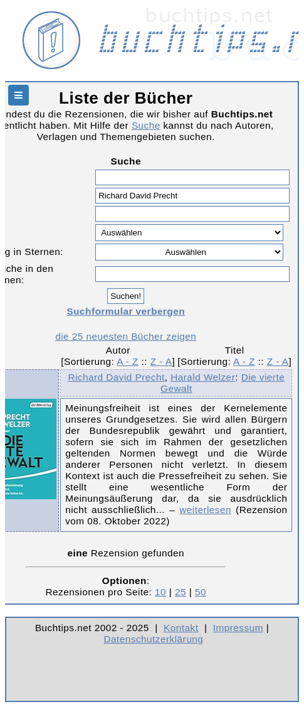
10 (160, 592)
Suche (146, 125)
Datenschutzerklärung (154, 639)
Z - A (161, 361)
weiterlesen (205, 509)
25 (180, 592)
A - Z (128, 361)
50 (200, 592)
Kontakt (181, 627)
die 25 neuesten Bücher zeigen (125, 336)
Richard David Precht (116, 377)
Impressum (238, 627)
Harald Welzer (202, 377)
